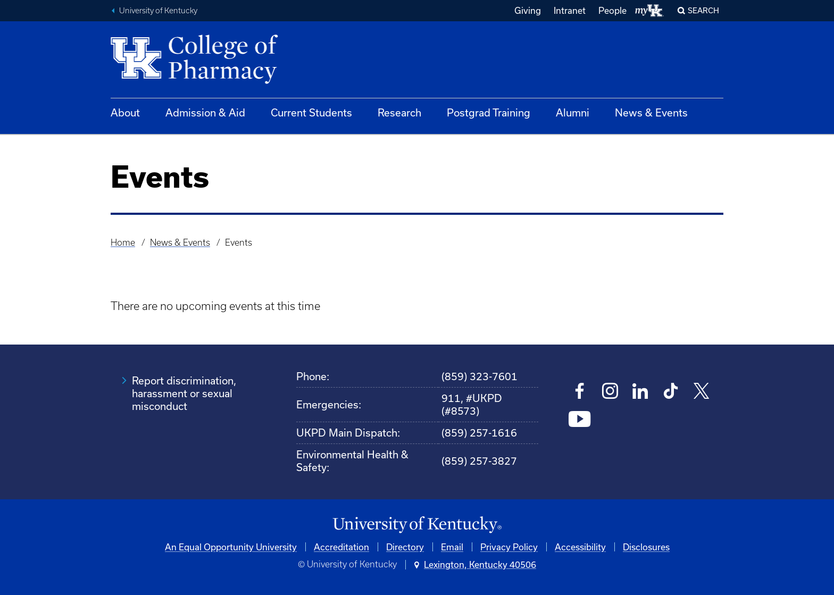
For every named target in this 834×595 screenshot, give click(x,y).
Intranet (570, 10)
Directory (405, 547)
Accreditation (341, 547)
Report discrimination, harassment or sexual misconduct (184, 393)
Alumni (572, 112)
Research (399, 112)
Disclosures (646, 547)
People (612, 10)
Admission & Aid (205, 112)
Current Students (311, 112)
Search (703, 10)
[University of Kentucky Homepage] (417, 525)
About (125, 112)
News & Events (651, 112)
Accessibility (580, 547)
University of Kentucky (158, 10)
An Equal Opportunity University (231, 547)
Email (452, 547)
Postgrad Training (488, 112)
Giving (527, 10)
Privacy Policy (509, 547)
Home (123, 242)
